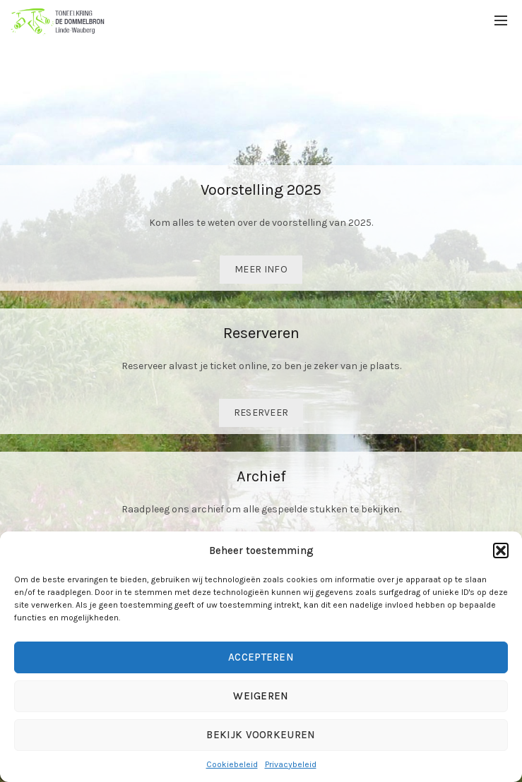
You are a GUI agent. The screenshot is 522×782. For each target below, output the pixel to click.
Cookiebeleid (232, 764)
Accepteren (261, 657)
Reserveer (261, 413)
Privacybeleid (290, 764)
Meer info (261, 269)
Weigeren (260, 696)
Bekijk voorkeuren (260, 734)
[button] (501, 550)
